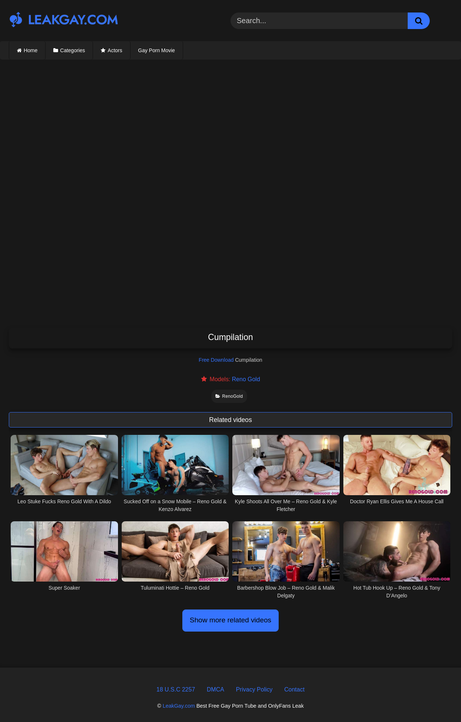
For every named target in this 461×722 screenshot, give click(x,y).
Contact (294, 689)
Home (30, 50)
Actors (115, 50)
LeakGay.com (178, 706)
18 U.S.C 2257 (176, 689)
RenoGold (229, 396)
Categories (72, 50)
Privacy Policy (254, 689)
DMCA (215, 689)
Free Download (216, 360)
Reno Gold (246, 379)
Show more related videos (230, 620)
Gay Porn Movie (156, 50)
